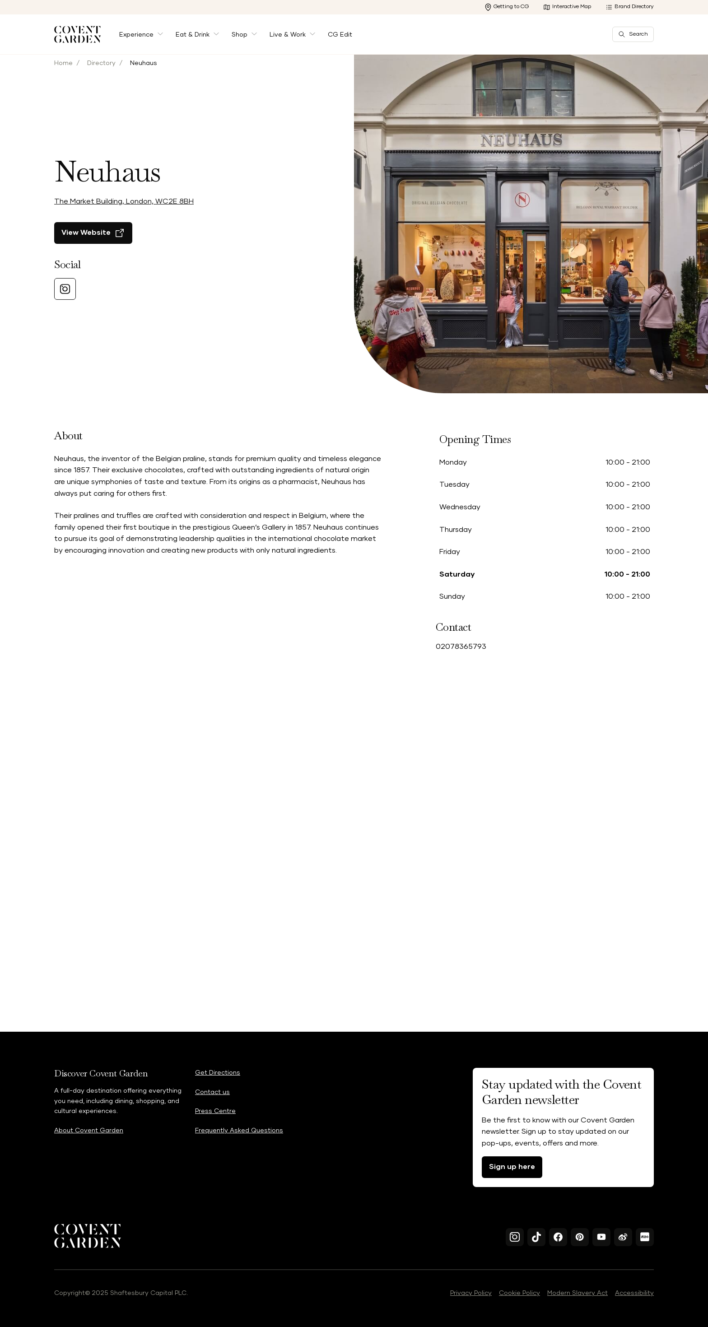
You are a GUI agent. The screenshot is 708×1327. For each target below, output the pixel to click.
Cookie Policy (519, 1293)
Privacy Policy (471, 1293)
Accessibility (634, 1293)
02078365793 (461, 646)
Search (633, 34)
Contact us (212, 1092)
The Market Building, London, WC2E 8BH (124, 212)
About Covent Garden (88, 1130)
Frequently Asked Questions (239, 1130)
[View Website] (93, 244)
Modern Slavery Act (577, 1293)
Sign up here (512, 1166)
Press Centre (215, 1111)
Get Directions (217, 1073)
